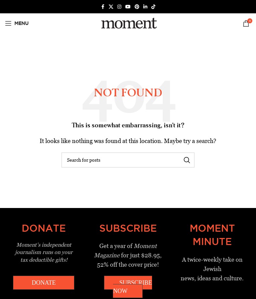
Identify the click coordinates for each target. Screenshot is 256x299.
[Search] (128, 160)
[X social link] (111, 6)
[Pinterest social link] (137, 6)
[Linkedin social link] (145, 6)
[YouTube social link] (128, 6)
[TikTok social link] (153, 6)
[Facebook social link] (103, 6)
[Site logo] (128, 23)
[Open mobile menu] (17, 23)
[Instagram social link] (119, 6)
